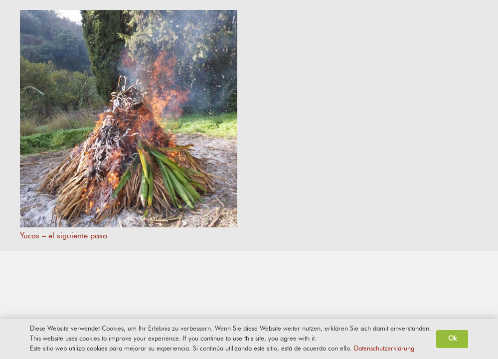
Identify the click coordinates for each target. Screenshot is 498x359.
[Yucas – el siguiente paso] (128, 118)
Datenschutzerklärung (384, 349)
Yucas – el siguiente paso (63, 235)
